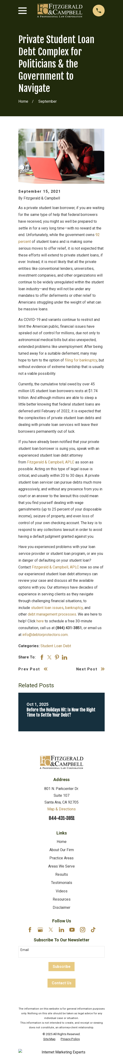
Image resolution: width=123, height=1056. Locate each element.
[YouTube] (72, 929)
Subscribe (62, 966)
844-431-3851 (62, 818)
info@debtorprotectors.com (45, 634)
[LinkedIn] (61, 929)
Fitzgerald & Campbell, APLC (50, 462)
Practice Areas (61, 858)
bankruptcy (74, 607)
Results (61, 874)
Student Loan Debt (55, 646)
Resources (62, 899)
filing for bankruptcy (81, 360)
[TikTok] (93, 929)
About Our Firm (61, 850)
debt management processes (52, 614)
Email (24, 950)
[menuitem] (49, 1039)
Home (62, 841)
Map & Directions (61, 809)
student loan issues (47, 607)
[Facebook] (29, 929)
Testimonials (61, 882)
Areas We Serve (61, 866)
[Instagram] (82, 929)
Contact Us (61, 983)
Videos (61, 891)
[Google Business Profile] (40, 929)
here (40, 621)
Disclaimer (61, 907)
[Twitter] (50, 929)
